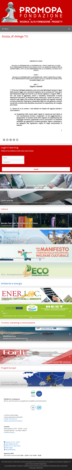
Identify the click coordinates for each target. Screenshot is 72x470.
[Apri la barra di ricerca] (69, 29)
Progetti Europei (8, 368)
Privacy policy (32, 468)
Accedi (36, 169)
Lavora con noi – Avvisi (12, 442)
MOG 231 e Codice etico (12, 446)
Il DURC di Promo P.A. (10, 419)
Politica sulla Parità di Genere (13, 421)
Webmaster (40, 468)
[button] (2, 311)
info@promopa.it (9, 432)
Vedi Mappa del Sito (11, 444)
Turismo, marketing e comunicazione (18, 322)
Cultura (4, 209)
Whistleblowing (9, 449)
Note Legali (8, 448)
